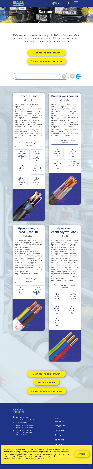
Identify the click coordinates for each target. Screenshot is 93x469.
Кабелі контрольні (64, 96)
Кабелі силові (28, 96)
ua (55, 3)
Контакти (59, 439)
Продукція (60, 425)
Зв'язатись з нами (46, 382)
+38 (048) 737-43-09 (24, 427)
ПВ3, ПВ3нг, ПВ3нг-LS (57, 321)
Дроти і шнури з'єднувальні (28, 230)
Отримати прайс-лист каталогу (46, 61)
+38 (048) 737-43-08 (24, 425)
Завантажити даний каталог (28, 144)
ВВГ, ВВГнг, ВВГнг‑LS (22, 168)
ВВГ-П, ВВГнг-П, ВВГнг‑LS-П (37, 169)
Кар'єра (58, 444)
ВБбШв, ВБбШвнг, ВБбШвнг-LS (22, 154)
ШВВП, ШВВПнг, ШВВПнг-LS (37, 290)
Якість (58, 435)
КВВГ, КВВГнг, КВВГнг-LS (57, 152)
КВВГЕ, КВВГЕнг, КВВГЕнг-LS (58, 164)
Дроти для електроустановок (64, 230)
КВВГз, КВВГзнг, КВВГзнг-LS (73, 152)
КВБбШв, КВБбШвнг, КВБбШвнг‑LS (75, 163)
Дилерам (59, 430)
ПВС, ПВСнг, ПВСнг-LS (21, 290)
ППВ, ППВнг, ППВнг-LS (57, 297)
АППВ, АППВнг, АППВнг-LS (73, 297)
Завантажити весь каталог (46, 52)
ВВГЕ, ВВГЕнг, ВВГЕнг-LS (36, 181)
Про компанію (59, 419)
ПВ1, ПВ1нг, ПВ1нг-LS (72, 309)
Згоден (82, 453)
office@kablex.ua (22, 422)
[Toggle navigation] (76, 3)
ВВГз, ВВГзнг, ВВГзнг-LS (21, 181)
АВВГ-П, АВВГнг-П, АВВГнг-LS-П (36, 155)
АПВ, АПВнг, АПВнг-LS (57, 309)
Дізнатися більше (36, 458)
